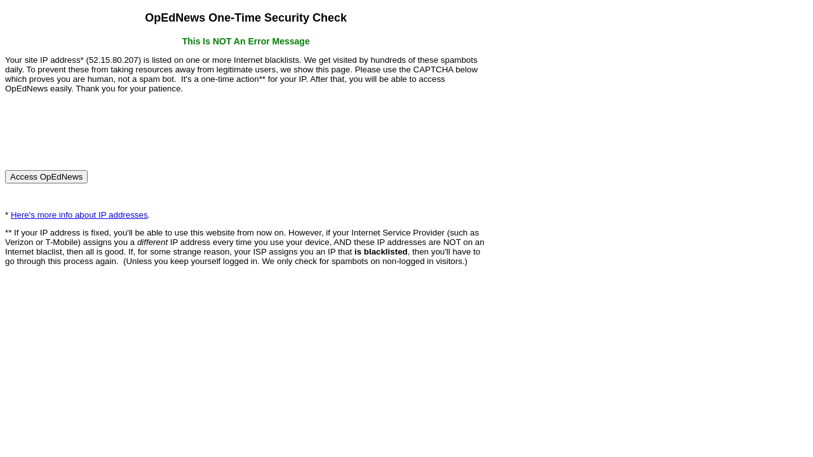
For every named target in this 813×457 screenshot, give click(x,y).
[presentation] (101, 126)
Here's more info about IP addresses (79, 215)
